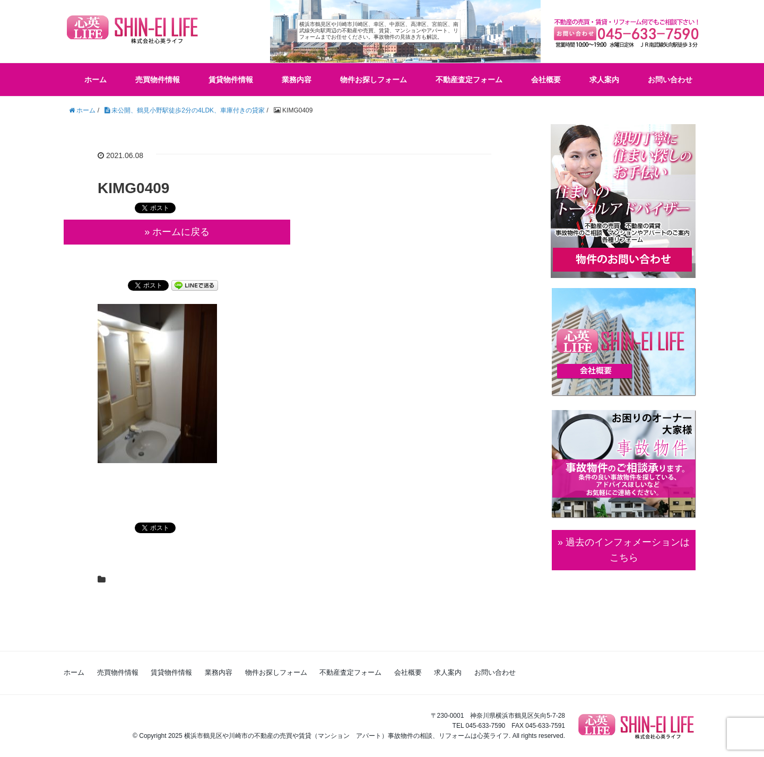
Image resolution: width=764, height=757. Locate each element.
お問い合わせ (670, 79)
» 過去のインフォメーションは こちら (624, 550)
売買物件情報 (157, 79)
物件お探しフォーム (373, 79)
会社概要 (546, 79)
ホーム (95, 79)
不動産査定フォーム (469, 79)
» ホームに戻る (177, 232)
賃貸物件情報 (231, 79)
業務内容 (296, 79)
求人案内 (604, 79)
